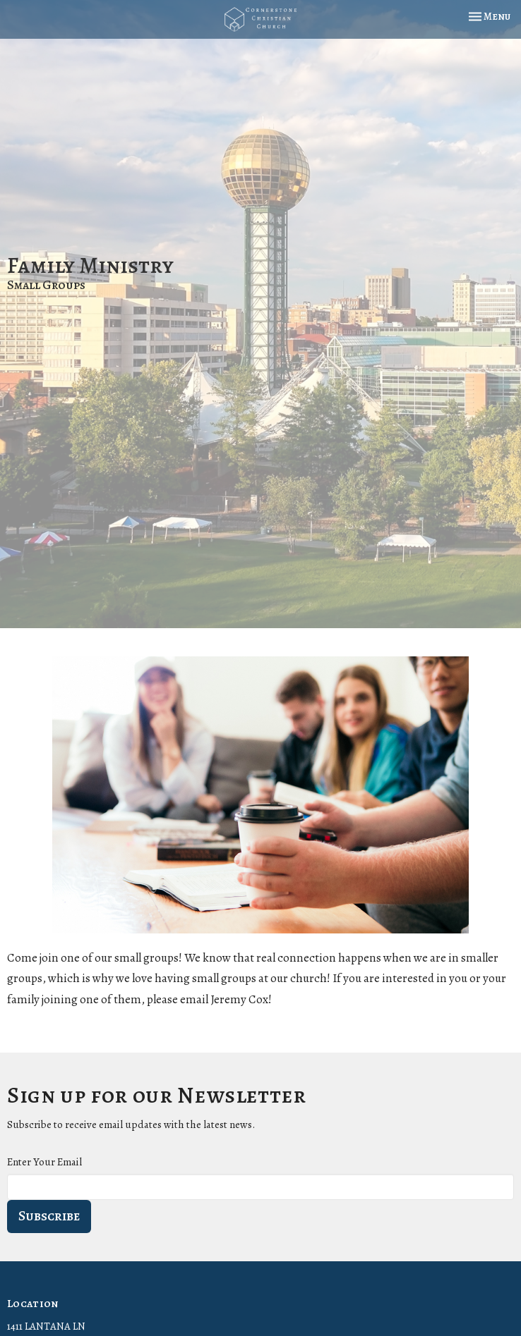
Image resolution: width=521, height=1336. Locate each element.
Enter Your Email (44, 1162)
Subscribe (49, 1215)
